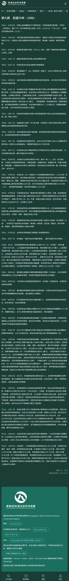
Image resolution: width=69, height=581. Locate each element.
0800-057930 (11, 534)
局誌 (41, 11)
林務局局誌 (32, 11)
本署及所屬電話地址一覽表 (16, 553)
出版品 (21, 11)
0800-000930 (40, 529)
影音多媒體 (11, 11)
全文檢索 (8, 577)
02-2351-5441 (15, 523)
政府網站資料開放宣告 (36, 565)
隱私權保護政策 (21, 565)
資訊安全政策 (8, 565)
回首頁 (14, 3)
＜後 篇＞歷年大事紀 (54, 11)
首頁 (2, 11)
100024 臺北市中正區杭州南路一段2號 (27, 540)
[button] (65, 3)
